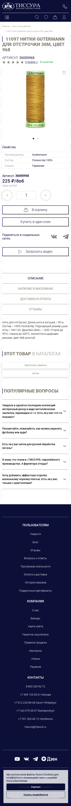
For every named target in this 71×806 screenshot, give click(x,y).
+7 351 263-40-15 (28, 718)
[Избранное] (46, 17)
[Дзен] (49, 759)
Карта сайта (35, 626)
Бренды (35, 618)
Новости (35, 534)
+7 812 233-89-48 (24, 702)
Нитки (35, 373)
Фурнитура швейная (36, 365)
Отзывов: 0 (31, 62)
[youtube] (17, 759)
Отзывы (35, 550)
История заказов (35, 582)
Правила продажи (35, 642)
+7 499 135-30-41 (30, 694)
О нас (35, 610)
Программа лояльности (35, 566)
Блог (35, 542)
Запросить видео (35, 251)
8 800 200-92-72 (35, 686)
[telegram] (35, 759)
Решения (35, 666)
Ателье (35, 658)
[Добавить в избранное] (64, 72)
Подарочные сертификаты (35, 590)
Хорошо (36, 786)
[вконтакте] (26, 759)
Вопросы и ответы (35, 558)
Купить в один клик (35, 222)
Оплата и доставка (35, 574)
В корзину (35, 210)
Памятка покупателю (35, 634)
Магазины (35, 650)
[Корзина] (55, 17)
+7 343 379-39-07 (26, 710)
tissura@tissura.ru (35, 726)
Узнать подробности (35, 794)
